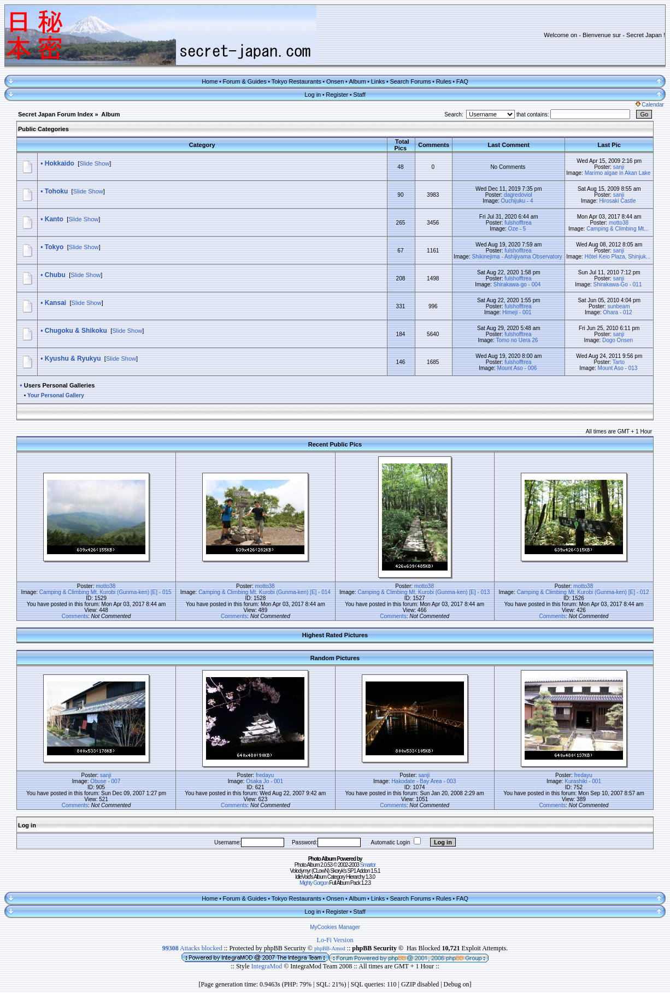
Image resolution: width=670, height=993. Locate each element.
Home (210, 81)
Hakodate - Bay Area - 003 (423, 781)
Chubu (55, 275)
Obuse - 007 (105, 781)
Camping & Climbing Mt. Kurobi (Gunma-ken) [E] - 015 (105, 592)
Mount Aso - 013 (618, 368)
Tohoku (56, 191)
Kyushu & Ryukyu (73, 358)
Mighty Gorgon (313, 883)
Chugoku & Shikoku (76, 330)
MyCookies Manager (335, 927)
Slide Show (94, 163)
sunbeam (618, 306)
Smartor (368, 865)
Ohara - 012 (617, 312)
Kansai (55, 303)
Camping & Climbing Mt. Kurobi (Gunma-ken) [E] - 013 (423, 592)
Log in (312, 94)
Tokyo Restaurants (296, 81)
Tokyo (54, 247)
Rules (443, 81)
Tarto (619, 362)
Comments (75, 616)
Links (378, 81)
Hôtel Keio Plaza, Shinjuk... (618, 257)
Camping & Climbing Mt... (617, 229)
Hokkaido (59, 163)
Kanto (54, 219)
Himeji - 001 (516, 312)
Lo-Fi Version (335, 940)
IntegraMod (267, 966)
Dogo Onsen (617, 340)
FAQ (462, 81)
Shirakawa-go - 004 (517, 284)
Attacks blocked (192, 948)
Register (337, 94)
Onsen (335, 81)
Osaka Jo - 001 (264, 781)
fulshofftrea (517, 223)
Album (357, 81)
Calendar (650, 105)
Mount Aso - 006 (517, 368)
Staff (359, 94)
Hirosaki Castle (617, 201)
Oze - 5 (517, 229)
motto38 (618, 223)
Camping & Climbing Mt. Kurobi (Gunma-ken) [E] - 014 (264, 592)
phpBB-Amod (329, 948)
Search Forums (410, 81)
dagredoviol (518, 195)
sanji (619, 167)
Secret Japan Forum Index (55, 114)
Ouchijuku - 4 (517, 201)
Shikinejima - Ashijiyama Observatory (517, 257)
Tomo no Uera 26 (517, 340)
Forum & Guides (245, 81)
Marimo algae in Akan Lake (618, 173)
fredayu (265, 775)
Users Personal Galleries (59, 385)
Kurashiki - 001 (583, 781)
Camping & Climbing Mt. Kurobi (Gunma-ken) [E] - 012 (583, 592)
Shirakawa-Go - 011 (617, 284)
